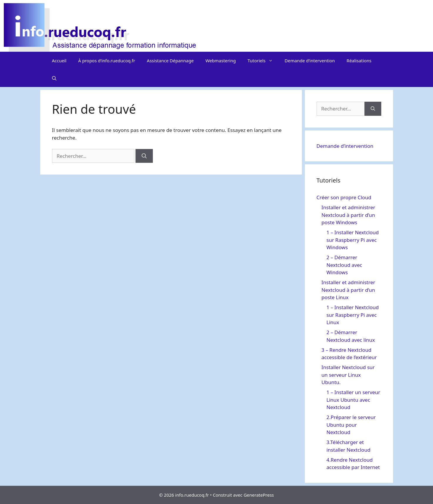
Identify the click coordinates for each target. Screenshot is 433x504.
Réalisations (359, 60)
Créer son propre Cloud (344, 197)
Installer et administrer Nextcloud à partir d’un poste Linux (348, 290)
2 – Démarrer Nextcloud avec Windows (344, 265)
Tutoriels (263, 60)
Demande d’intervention (310, 60)
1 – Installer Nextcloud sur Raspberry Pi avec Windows (353, 240)
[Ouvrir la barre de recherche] (54, 78)
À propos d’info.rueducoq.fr (106, 60)
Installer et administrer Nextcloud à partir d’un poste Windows (348, 215)
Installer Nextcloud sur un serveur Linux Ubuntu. (348, 375)
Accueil (59, 60)
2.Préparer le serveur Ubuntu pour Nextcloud (351, 425)
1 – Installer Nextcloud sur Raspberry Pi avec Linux (353, 315)
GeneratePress (259, 495)
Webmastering (220, 60)
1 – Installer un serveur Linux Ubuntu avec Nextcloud (353, 400)
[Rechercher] (144, 156)
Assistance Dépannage (170, 60)
